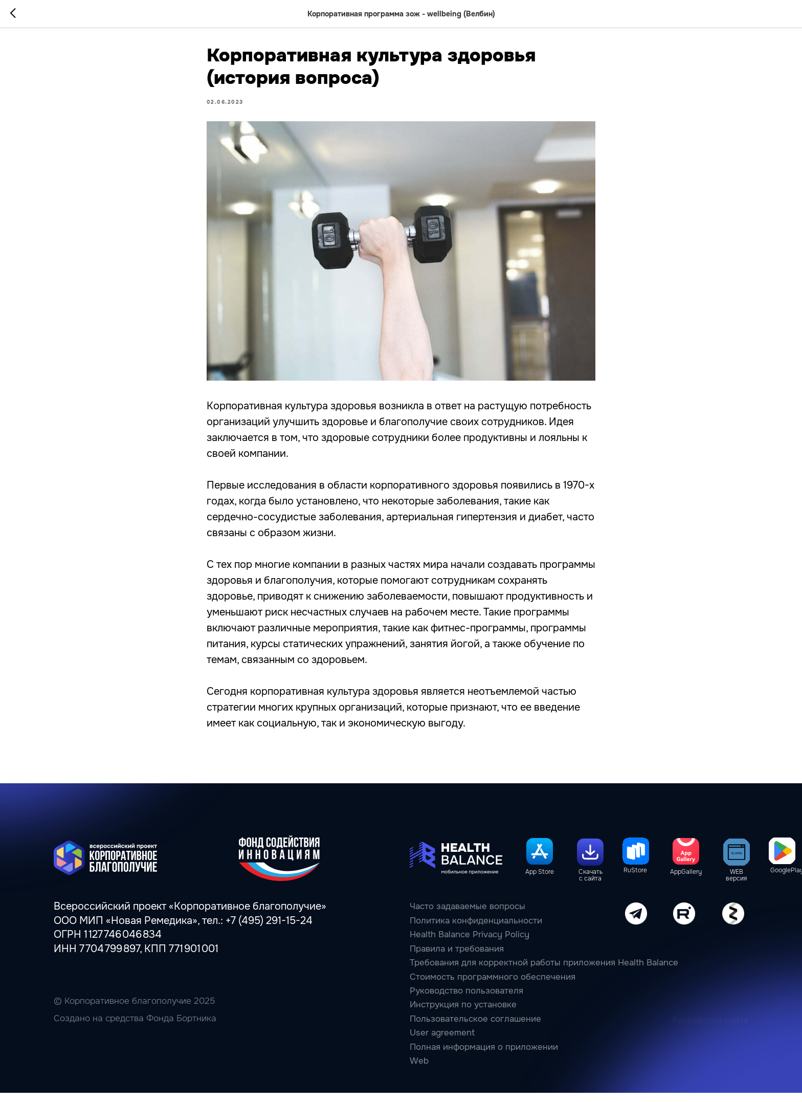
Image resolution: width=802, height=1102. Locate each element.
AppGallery (686, 881)
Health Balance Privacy (456, 944)
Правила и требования (457, 958)
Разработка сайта (711, 1030)
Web (419, 1070)
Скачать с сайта (590, 885)
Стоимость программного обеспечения (492, 986)
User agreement (442, 1042)
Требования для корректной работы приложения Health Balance (544, 972)
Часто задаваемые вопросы (467, 916)
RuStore (635, 880)
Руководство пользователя (466, 1000)
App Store (539, 881)
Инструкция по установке (463, 1014)
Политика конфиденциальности (476, 929)
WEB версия (736, 885)
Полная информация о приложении (484, 1056)
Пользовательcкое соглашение (475, 1028)
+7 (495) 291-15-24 (269, 929)
